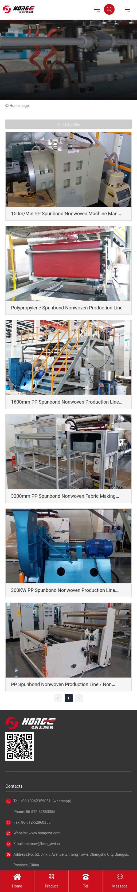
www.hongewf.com (44, 833)
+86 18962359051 (35, 801)
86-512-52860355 (40, 812)
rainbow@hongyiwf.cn (43, 844)
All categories (68, 124)
